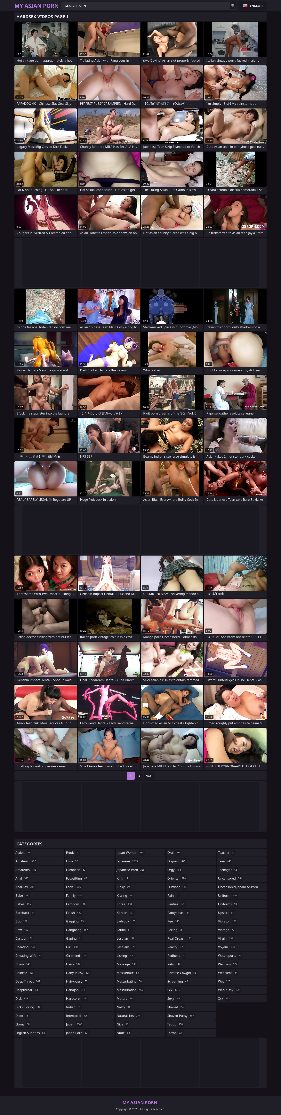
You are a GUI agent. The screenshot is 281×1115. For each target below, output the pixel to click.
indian (74, 1007)
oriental (177, 878)
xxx (224, 998)
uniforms (228, 904)
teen (225, 861)
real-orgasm (180, 938)
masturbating (130, 981)
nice (123, 1024)
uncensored (230, 878)
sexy (174, 998)
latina (124, 930)
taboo (175, 1024)
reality (176, 947)
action (23, 853)
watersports (230, 956)
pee (173, 921)
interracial (77, 1016)
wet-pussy (229, 990)
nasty (124, 1007)
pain (173, 895)
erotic (73, 853)
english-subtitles (30, 1033)
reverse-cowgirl (182, 973)
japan (74, 1024)
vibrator (227, 921)
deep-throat (28, 981)
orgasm (177, 861)
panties (176, 904)
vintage (226, 930)
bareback (25, 913)
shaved (176, 1007)
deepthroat (27, 990)
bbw (22, 930)
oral (174, 853)
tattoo (175, 1033)
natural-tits (129, 1016)
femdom (76, 904)
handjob (76, 990)
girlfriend (76, 956)
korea (125, 904)
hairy (73, 964)
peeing (175, 930)
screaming (178, 981)
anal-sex (25, 887)
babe (22, 895)
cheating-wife (28, 956)
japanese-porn (131, 870)
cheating (25, 947)
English (256, 6)
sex (174, 990)
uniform (227, 895)
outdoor (177, 887)
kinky (124, 887)
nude (124, 1033)
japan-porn (78, 1033)
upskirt (226, 913)
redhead (176, 956)
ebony (22, 1024)
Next (149, 776)
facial (74, 887)
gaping (74, 938)
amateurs (26, 870)
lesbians (126, 947)
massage (127, 964)
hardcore (77, 998)
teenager (228, 870)
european (76, 870)
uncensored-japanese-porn (238, 888)
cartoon (24, 938)
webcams (228, 973)
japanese (128, 861)
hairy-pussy (78, 973)
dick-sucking (28, 1007)
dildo (22, 1016)
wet (224, 981)
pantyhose (178, 913)
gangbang (77, 930)
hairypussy (77, 981)
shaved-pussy (181, 1016)
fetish (74, 913)
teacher (227, 853)
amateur (26, 861)
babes (23, 904)
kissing (125, 895)
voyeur (227, 947)
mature (126, 998)
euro (72, 861)
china (23, 964)
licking (125, 956)
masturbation (130, 990)
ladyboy (126, 921)
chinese (24, 973)
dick (22, 998)
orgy (174, 870)
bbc (21, 921)
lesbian (126, 938)
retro (174, 964)
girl (72, 947)
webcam (228, 964)
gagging (75, 921)
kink (123, 878)
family (74, 895)
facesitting (77, 878)
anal (22, 878)
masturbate (128, 973)
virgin (226, 938)
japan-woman (131, 853)
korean (126, 913)
